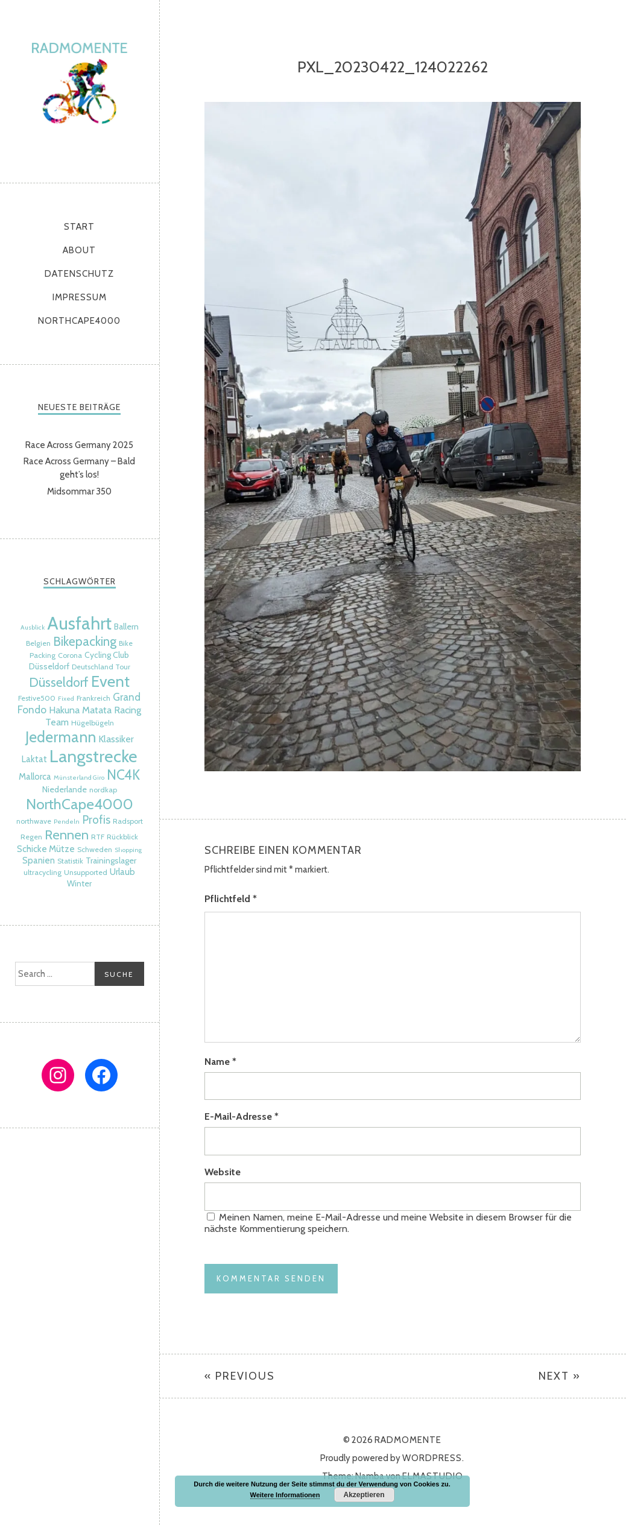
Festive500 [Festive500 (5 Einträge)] (36, 698)
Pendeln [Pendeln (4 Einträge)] (67, 822)
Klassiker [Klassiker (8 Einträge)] (116, 739)
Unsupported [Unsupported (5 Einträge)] (85, 872)
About (79, 250)
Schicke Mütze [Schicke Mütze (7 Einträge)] (46, 849)
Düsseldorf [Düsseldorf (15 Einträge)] (59, 682)
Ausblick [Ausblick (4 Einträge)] (33, 627)
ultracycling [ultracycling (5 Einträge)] (43, 872)
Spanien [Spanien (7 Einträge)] (38, 860)
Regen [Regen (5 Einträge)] (31, 836)
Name (220, 1061)
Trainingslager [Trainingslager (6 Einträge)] (111, 860)
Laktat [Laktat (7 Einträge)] (34, 759)
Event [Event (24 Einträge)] (110, 681)
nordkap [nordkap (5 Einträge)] (103, 789)
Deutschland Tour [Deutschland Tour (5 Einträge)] (101, 666)
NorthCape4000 (79, 320)
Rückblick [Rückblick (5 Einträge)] (122, 836)
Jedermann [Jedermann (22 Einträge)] (60, 737)
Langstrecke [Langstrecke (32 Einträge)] (93, 756)
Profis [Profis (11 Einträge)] (96, 820)
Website (222, 1172)
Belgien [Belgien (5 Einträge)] (38, 643)
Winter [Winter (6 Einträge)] (79, 883)
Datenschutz (79, 273)
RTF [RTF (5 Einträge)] (97, 836)
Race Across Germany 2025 (79, 445)
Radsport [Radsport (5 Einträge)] (128, 821)
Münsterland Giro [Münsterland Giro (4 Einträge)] (79, 777)
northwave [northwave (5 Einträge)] (33, 821)
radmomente (79, 88)
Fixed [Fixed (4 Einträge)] (66, 699)
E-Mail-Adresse (241, 1116)
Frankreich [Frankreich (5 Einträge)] (93, 698)
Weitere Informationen (285, 1494)
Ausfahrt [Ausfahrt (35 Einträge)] (79, 623)
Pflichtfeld (230, 899)
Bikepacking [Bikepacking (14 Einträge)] (84, 641)
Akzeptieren (363, 1495)
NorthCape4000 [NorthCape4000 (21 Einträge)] (79, 804)
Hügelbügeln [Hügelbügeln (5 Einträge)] (92, 722)
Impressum (79, 297)
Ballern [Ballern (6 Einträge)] (126, 626)
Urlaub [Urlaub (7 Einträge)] (122, 872)
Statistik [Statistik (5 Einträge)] (70, 860)
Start (79, 226)
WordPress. (433, 1458)
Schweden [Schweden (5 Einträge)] (94, 849)
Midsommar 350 (79, 491)
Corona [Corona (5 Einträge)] (70, 655)
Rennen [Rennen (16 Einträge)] (67, 835)
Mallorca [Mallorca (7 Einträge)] (35, 776)
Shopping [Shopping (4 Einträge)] (128, 850)
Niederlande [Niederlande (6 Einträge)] (64, 789)
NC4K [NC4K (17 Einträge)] (123, 774)
